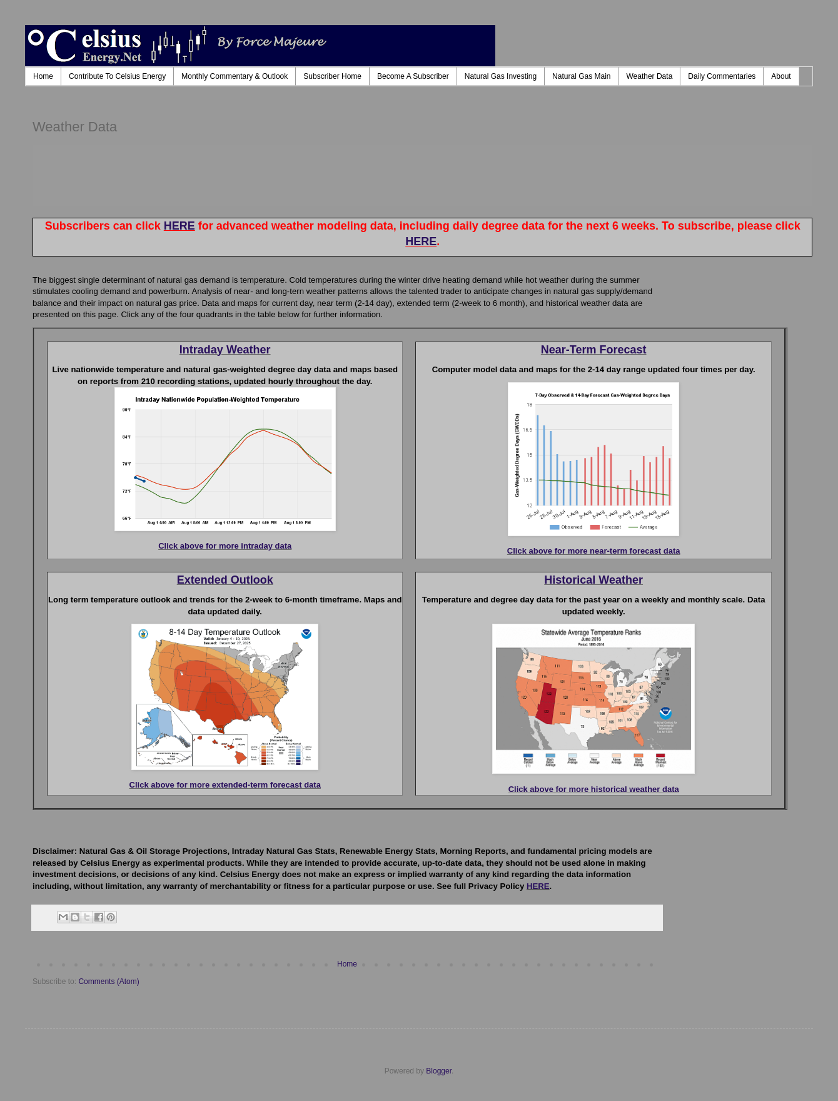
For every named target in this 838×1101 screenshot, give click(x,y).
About (780, 76)
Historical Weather (593, 580)
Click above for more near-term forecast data (593, 551)
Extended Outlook (225, 580)
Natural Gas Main (581, 76)
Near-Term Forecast (594, 349)
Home (43, 76)
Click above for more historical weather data (593, 789)
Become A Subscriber (413, 76)
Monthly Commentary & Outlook (234, 76)
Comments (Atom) (108, 981)
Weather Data (649, 76)
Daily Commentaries (721, 76)
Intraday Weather (225, 349)
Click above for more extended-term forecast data (225, 784)
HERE (179, 226)
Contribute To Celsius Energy (117, 76)
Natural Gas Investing (501, 76)
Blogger (439, 1071)
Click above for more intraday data (224, 545)
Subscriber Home (332, 76)
